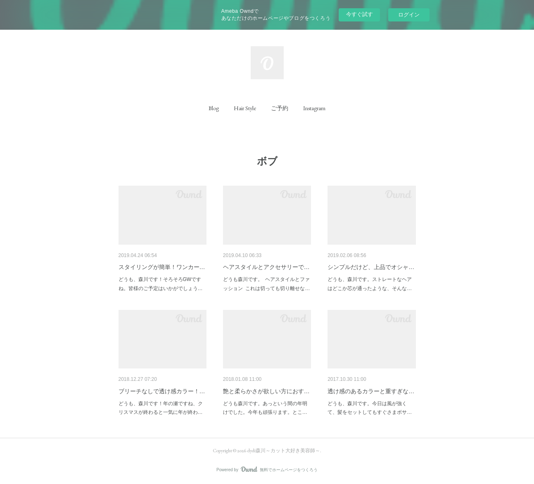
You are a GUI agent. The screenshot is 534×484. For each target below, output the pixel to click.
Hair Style (245, 108)
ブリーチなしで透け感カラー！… (162, 391)
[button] (214, 108)
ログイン (409, 15)
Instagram (314, 108)
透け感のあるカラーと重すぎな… (371, 391)
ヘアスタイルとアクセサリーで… (266, 267)
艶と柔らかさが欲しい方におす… (266, 391)
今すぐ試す (359, 14)
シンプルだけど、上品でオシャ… (371, 267)
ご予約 (279, 108)
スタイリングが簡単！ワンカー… (162, 267)
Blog (214, 108)
